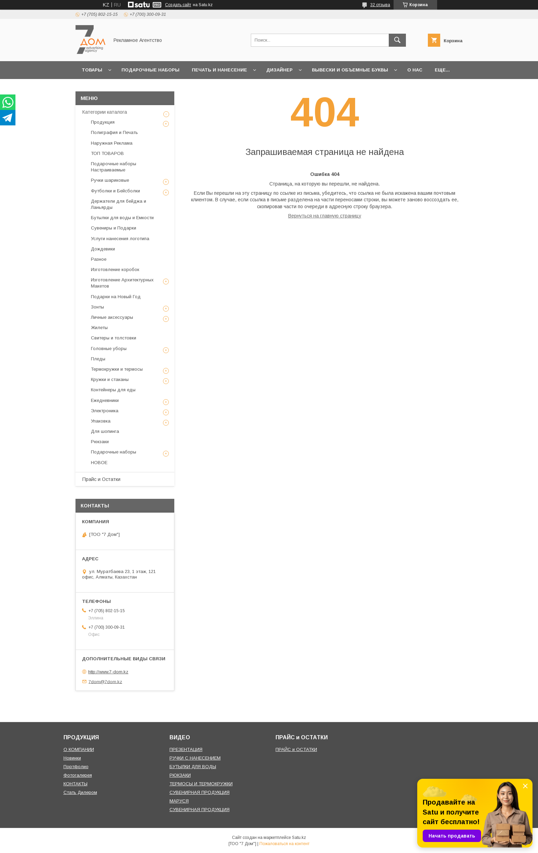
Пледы (98, 358)
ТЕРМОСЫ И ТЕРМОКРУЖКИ (201, 783)
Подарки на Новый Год (116, 296)
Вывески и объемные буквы (350, 69)
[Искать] (397, 40)
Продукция (103, 122)
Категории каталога (104, 112)
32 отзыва (380, 4)
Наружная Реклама (111, 143)
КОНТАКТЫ (75, 783)
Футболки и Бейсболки (115, 190)
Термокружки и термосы (117, 369)
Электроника (104, 410)
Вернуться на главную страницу (324, 215)
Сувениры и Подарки (113, 228)
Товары (92, 69)
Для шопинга (105, 431)
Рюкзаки (100, 441)
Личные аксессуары (112, 317)
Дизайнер (279, 69)
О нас (414, 69)
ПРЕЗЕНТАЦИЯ (185, 749)
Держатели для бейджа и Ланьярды (118, 204)
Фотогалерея (77, 775)
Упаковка (100, 421)
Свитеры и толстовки (113, 337)
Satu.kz (299, 837)
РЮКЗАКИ (180, 775)
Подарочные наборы (150, 69)
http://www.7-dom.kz (108, 671)
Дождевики (103, 248)
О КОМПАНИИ (78, 749)
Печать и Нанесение (219, 69)
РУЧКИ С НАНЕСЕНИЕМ (195, 758)
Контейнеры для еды (113, 389)
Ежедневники (105, 400)
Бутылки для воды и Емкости (122, 217)
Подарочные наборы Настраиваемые (113, 166)
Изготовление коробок (115, 269)
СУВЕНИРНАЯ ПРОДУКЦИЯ (199, 792)
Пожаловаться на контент (284, 843)
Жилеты (99, 327)
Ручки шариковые (110, 180)
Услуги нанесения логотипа (120, 238)
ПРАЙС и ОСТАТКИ (296, 749)
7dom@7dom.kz (105, 681)
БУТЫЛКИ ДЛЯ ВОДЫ (192, 766)
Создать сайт (178, 4)
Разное (98, 259)
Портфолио (76, 766)
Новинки (72, 758)
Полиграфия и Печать (114, 132)
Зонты (97, 307)
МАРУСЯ (179, 801)
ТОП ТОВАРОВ (107, 153)
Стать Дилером (80, 792)
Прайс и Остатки (101, 479)
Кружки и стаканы (110, 379)
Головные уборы (109, 348)
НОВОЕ (99, 462)
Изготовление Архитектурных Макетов (122, 283)
